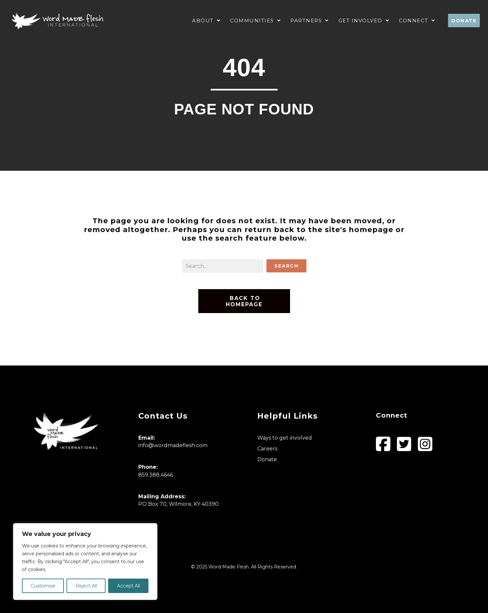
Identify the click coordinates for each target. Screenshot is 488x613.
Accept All (128, 586)
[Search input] (222, 266)
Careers (267, 448)
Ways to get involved (284, 438)
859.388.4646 (155, 475)
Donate (267, 459)
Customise (43, 586)
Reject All (86, 586)
